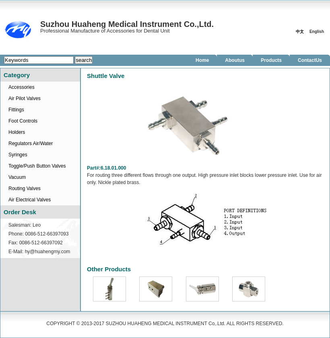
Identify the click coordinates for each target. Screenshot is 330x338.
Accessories (21, 87)
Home (202, 60)
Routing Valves (24, 188)
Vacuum (17, 177)
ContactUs (310, 60)
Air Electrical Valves (29, 200)
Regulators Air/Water (30, 143)
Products (271, 60)
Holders (16, 132)
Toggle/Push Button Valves (37, 166)
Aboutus (235, 60)
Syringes (17, 155)
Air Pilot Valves (24, 98)
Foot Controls (22, 121)
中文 (300, 31)
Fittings (16, 110)
